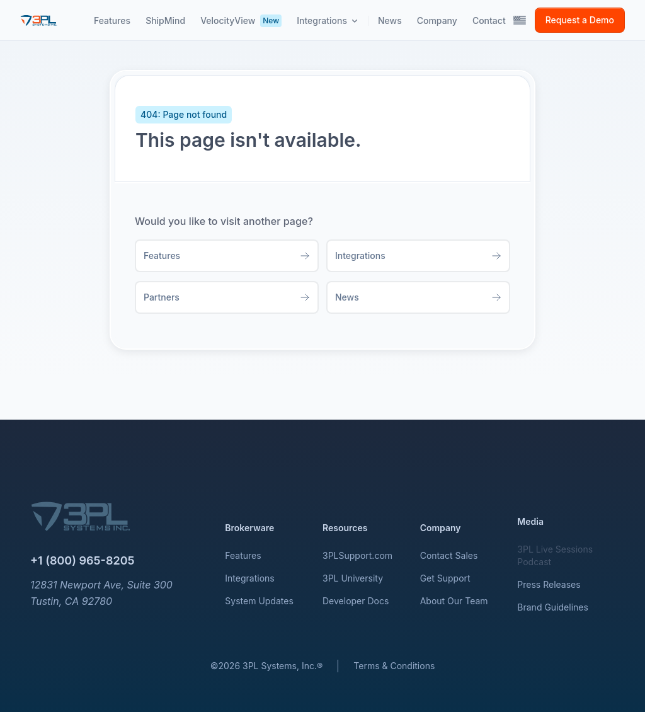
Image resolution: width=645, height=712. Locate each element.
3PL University (352, 578)
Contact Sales (449, 555)
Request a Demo (579, 19)
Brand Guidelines (552, 607)
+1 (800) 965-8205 (82, 560)
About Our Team (454, 600)
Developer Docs (355, 600)
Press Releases (548, 584)
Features (243, 555)
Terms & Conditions (394, 665)
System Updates (259, 600)
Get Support (445, 578)
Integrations (249, 578)
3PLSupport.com (357, 555)
